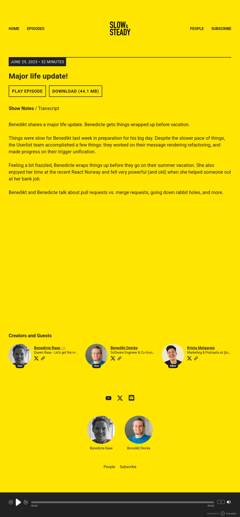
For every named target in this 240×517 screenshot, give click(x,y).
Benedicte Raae (101, 433)
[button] (122, 502)
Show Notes (21, 108)
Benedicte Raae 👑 (50, 348)
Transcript (48, 108)
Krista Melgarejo (201, 348)
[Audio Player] (120, 504)
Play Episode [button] (27, 91)
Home (14, 28)
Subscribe (221, 28)
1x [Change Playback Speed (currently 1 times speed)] (221, 502)
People (197, 28)
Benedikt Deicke (124, 348)
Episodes (35, 28)
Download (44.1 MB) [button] (75, 91)
